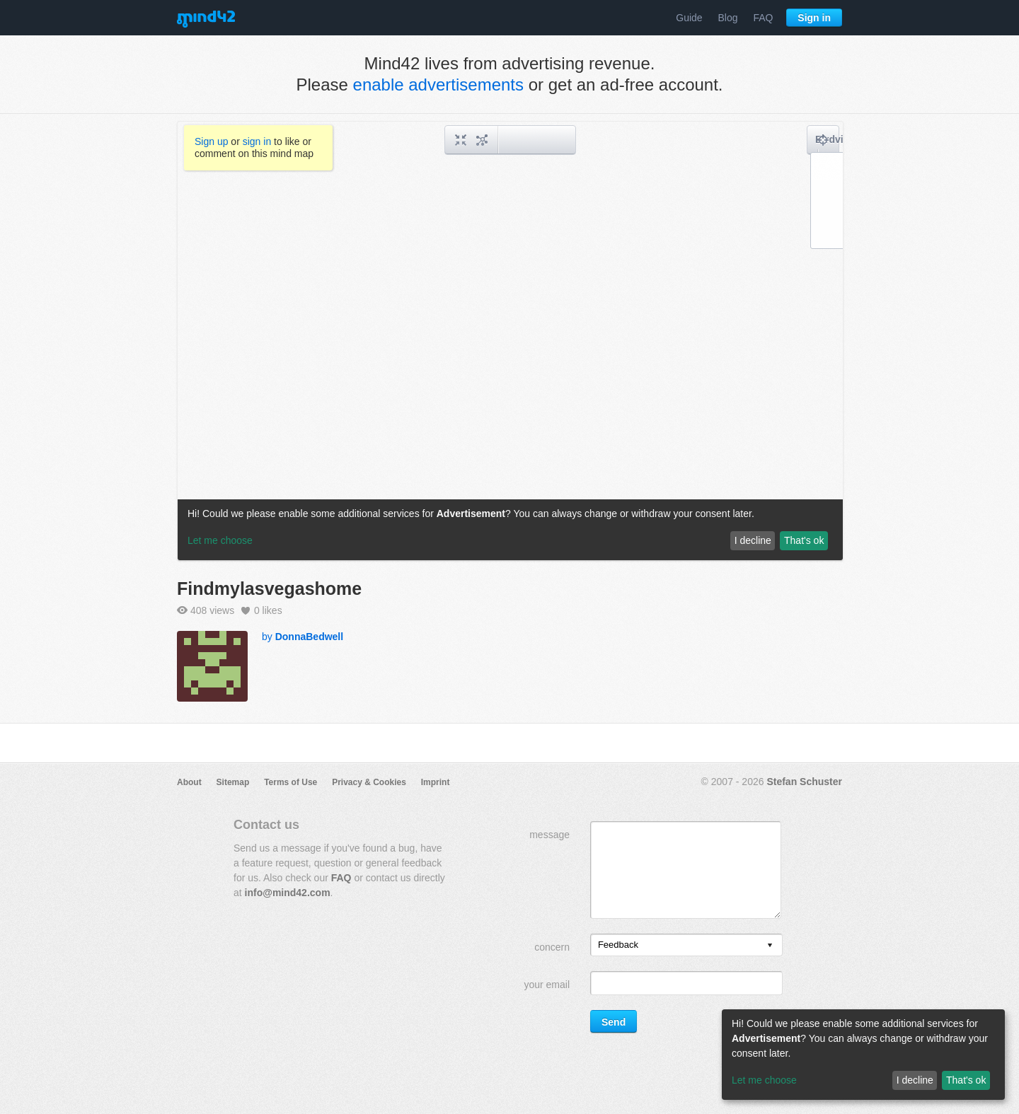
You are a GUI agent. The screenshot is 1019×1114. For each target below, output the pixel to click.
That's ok (966, 1080)
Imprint (435, 782)
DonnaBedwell (309, 636)
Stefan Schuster (804, 781)
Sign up (211, 141)
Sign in (814, 17)
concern (552, 947)
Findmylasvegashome (269, 588)
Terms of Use (290, 782)
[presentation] (770, 946)
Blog (728, 17)
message (549, 834)
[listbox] (686, 945)
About (189, 782)
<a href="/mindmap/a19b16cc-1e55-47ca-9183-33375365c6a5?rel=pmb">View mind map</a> (510, 341)
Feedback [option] (618, 944)
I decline (915, 1080)
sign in (257, 141)
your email (547, 984)
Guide (689, 17)
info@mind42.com (287, 892)
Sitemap (233, 782)
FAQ (763, 17)
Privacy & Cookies (369, 782)
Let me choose (764, 1080)
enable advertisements (438, 84)
